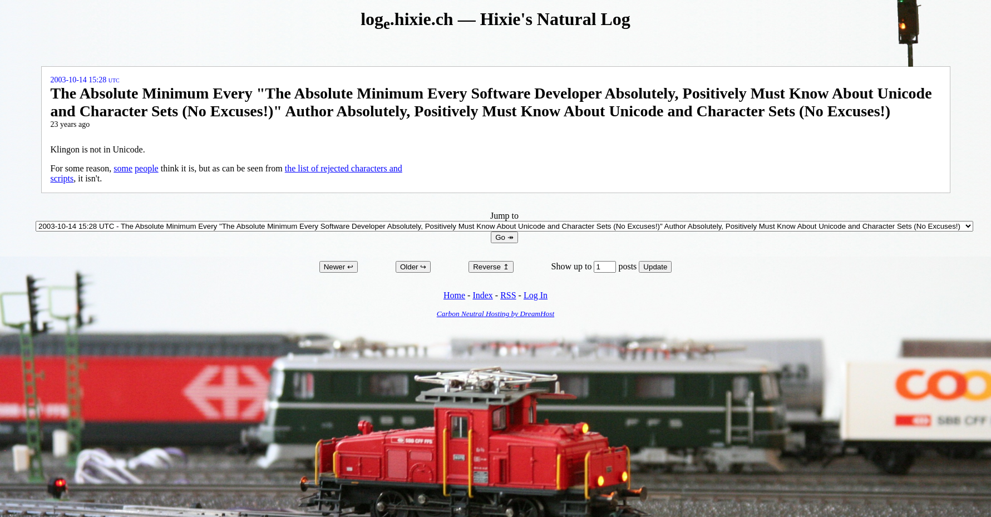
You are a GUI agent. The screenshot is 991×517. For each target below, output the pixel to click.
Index (482, 295)
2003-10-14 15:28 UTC (85, 80)
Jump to (504, 220)
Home (454, 295)
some (123, 168)
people (147, 168)
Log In (536, 295)
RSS (508, 295)
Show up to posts (595, 266)
